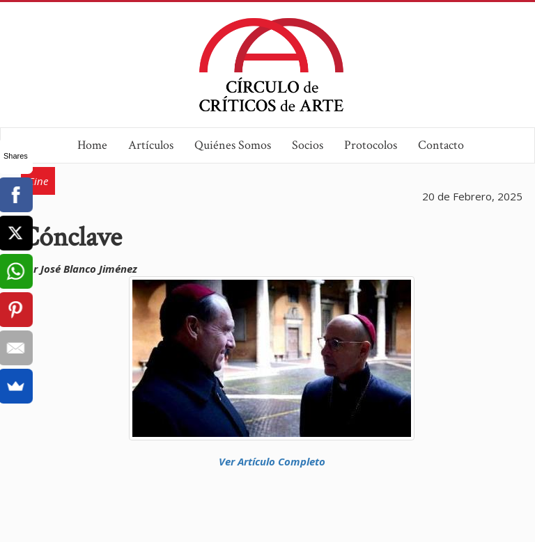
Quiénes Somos (232, 145)
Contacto (441, 145)
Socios (307, 145)
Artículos (150, 145)
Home (92, 145)
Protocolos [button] (370, 145)
